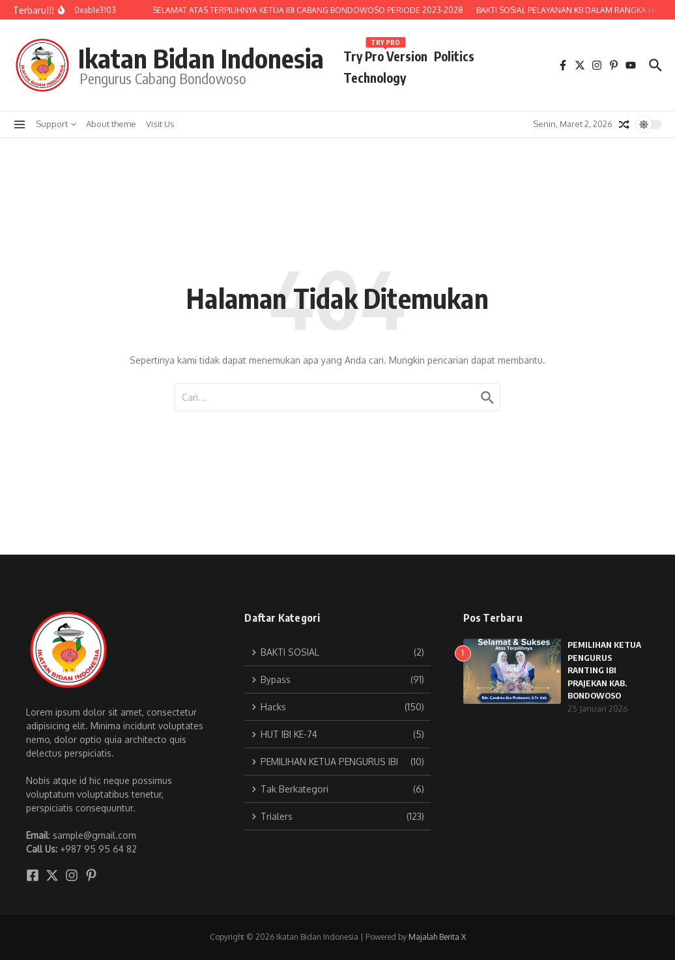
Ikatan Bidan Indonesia (201, 58)
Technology (374, 77)
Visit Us (160, 124)
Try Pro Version (385, 54)
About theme (111, 124)
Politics (454, 56)
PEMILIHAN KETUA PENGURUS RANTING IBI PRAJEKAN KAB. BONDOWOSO (604, 670)
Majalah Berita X (437, 937)
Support (56, 124)
